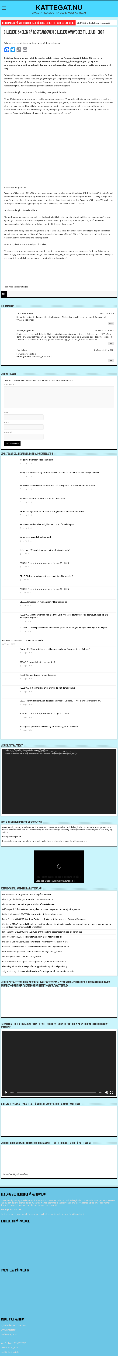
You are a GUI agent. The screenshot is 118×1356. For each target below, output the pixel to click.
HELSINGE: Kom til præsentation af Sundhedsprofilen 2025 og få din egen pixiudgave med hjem (63, 628)
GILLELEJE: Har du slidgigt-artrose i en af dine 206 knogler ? (46, 576)
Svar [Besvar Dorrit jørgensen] (111, 343)
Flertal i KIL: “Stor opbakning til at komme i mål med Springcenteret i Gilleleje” (55, 649)
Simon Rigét (7, 956)
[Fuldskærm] (111, 1092)
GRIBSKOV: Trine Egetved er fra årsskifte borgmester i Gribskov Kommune (52, 919)
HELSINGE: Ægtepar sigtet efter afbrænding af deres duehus (47, 688)
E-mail (6, 422)
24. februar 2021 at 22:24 (104, 350)
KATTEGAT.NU (59, 7)
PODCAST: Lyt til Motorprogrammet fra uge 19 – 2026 (44, 563)
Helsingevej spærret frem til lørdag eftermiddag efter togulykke (49, 726)
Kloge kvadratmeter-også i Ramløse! (36, 460)
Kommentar (10, 384)
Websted (8, 432)
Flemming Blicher (10, 966)
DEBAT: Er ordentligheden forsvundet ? (93, 23)
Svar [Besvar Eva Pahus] (111, 360)
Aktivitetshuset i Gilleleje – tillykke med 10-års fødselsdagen (47, 524)
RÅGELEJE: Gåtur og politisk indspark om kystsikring (43, 966)
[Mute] (106, 1092)
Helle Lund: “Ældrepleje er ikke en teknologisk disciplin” (44, 550)
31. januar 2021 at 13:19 (104, 330)
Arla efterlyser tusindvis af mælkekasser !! (37, 904)
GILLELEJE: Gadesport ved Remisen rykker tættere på (43, 602)
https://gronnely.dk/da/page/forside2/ (34, 356)
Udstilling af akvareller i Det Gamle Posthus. (34, 899)
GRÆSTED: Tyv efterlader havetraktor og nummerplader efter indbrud (52, 511)
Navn (6, 412)
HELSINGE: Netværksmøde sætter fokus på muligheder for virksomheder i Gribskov (57, 485)
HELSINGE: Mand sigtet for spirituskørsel (38, 675)
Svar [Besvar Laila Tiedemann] (111, 324)
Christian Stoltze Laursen (13, 946)
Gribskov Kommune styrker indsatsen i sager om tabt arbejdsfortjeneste (47, 909)
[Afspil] (6, 1092)
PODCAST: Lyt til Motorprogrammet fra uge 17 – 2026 (44, 713)
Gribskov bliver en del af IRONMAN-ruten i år (22, 640)
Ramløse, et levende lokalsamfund (35, 537)
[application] (59, 781)
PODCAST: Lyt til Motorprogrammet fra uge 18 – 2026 (44, 589)
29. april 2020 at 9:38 (105, 313)
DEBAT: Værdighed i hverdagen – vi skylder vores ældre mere (40, 942)
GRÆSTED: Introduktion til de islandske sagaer (42, 914)
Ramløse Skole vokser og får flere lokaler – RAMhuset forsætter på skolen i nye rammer (59, 472)
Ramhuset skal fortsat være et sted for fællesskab (42, 498)
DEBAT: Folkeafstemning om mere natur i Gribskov (39, 937)
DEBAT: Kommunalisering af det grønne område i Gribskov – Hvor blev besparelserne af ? (60, 701)
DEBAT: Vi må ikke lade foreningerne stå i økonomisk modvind (47, 971)
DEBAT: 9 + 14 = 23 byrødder (29, 956)
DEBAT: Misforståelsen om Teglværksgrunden (48, 946)
